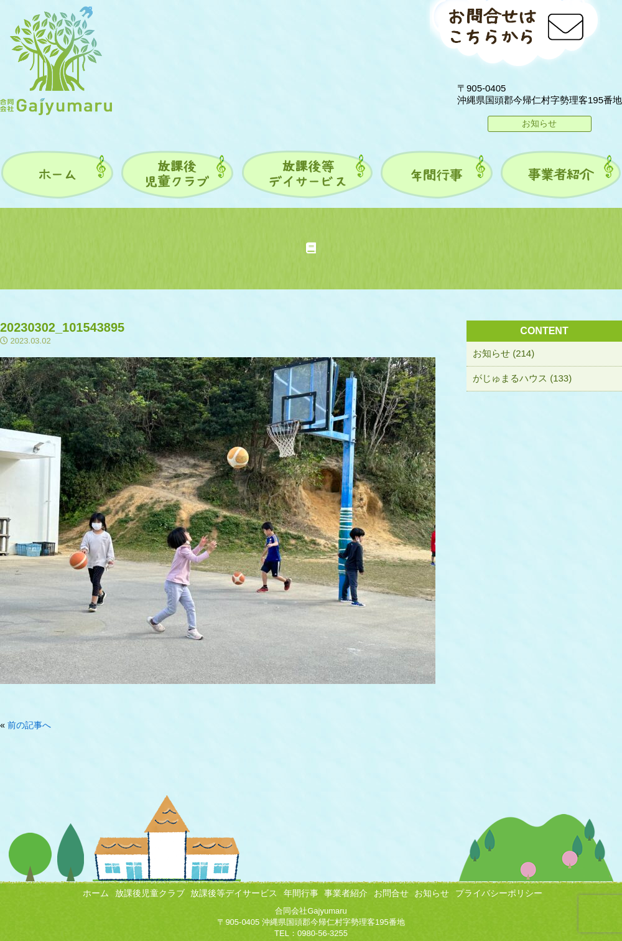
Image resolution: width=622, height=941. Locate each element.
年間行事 (301, 893)
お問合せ (391, 893)
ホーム (96, 893)
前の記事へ (29, 725)
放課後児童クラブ (150, 893)
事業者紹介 (346, 893)
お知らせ (539, 123)
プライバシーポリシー (498, 893)
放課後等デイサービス (233, 893)
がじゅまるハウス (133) (522, 378)
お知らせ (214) (503, 353)
